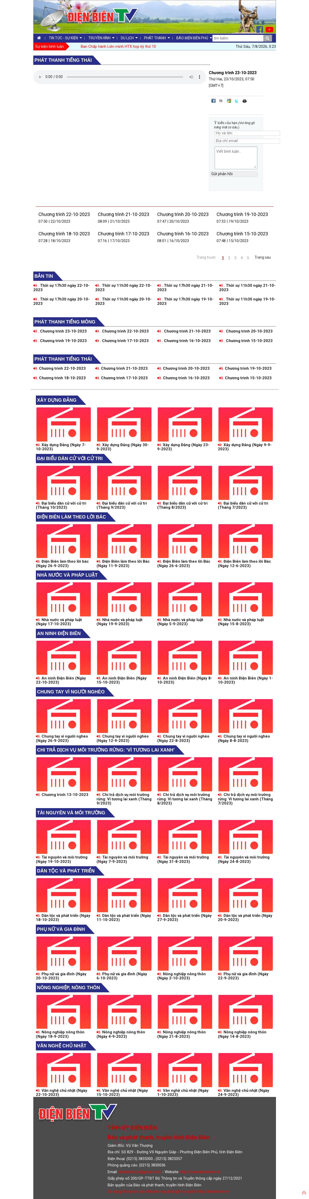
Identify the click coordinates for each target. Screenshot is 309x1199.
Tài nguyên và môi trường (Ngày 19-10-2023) (62, 859)
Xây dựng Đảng (57, 400)
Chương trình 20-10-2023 (183, 214)
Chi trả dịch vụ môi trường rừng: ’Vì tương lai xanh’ (106, 750)
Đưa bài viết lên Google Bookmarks (229, 101)
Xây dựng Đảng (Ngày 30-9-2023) (123, 447)
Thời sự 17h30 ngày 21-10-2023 (185, 287)
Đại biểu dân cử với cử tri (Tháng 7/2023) (243, 505)
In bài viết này (244, 101)
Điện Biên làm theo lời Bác (71, 517)
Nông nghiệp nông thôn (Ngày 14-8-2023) (242, 1034)
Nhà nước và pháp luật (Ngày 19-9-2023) (120, 621)
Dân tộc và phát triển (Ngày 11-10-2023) (124, 917)
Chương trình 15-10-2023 (242, 233)
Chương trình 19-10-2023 (242, 214)
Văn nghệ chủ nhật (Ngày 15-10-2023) (122, 1092)
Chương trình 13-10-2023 (62, 794)
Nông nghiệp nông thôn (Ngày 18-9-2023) (60, 1034)
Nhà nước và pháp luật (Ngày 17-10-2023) (59, 621)
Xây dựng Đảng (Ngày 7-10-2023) (61, 447)
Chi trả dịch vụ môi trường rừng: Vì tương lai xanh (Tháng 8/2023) (184, 799)
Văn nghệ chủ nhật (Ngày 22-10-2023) (62, 1092)
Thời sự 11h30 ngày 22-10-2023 (123, 287)
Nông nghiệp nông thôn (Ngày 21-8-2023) (181, 1034)
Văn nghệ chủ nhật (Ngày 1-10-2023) (183, 1092)
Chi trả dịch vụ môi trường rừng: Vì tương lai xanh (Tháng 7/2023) (245, 799)
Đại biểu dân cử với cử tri (70, 458)
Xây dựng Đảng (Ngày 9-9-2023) (245, 447)
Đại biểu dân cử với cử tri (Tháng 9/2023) (122, 505)
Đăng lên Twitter (237, 101)
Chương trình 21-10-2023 (123, 214)
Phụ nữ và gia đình (61, 929)
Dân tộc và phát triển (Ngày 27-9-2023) (184, 917)
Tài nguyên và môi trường (71, 812)
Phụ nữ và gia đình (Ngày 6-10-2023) (122, 976)
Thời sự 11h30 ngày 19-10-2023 (247, 301)
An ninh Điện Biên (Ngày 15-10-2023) (122, 680)
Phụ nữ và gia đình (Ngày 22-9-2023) (243, 976)
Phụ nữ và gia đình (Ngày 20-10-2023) (61, 976)
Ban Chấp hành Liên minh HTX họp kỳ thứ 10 (118, 46)
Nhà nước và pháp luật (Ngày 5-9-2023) (180, 621)
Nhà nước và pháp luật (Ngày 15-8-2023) (241, 621)
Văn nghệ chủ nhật (61, 1045)
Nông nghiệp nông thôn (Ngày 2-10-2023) (181, 976)
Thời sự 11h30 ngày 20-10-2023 (123, 301)
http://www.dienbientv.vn (200, 1172)
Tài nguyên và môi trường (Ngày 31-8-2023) (183, 859)
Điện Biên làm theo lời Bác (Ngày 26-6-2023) (184, 563)
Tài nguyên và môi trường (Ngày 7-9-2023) (122, 859)
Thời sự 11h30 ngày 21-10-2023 (247, 287)
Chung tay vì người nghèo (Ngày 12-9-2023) (123, 738)
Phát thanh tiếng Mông (65, 321)
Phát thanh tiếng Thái (63, 60)
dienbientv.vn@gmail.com (139, 1172)
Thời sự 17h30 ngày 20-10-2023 (61, 301)
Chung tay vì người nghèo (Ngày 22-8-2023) (183, 738)
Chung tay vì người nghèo (71, 691)
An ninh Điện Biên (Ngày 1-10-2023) (245, 680)
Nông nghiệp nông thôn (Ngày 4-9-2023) (121, 1034)
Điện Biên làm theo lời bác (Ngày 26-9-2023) (62, 563)
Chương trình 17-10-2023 (123, 233)
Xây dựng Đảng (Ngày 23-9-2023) (183, 447)
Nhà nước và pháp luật (67, 575)
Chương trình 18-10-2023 (64, 233)
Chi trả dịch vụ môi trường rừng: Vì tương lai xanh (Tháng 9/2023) (124, 799)
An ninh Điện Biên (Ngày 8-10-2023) (184, 680)
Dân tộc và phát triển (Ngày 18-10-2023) (63, 917)
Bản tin (44, 276)
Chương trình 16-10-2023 (183, 233)
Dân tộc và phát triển (66, 870)
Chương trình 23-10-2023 (60, 331)
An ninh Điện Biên (59, 633)
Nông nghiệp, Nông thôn (68, 987)
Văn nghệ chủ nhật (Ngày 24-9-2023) (244, 1092)
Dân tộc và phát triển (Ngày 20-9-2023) (245, 917)
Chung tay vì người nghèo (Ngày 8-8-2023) (244, 738)
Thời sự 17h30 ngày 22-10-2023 (61, 287)
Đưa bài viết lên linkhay (221, 101)
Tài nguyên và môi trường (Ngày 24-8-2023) (244, 859)
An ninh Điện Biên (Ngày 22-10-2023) (61, 680)
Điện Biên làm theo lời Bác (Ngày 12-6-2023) (244, 563)
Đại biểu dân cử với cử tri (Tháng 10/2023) (61, 505)
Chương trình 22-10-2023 (64, 214)
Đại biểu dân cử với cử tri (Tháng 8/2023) (182, 505)
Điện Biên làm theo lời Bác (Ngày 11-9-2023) (123, 563)
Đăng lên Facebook (213, 101)
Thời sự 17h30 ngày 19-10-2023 (185, 301)
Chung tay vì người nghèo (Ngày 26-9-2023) (62, 738)
